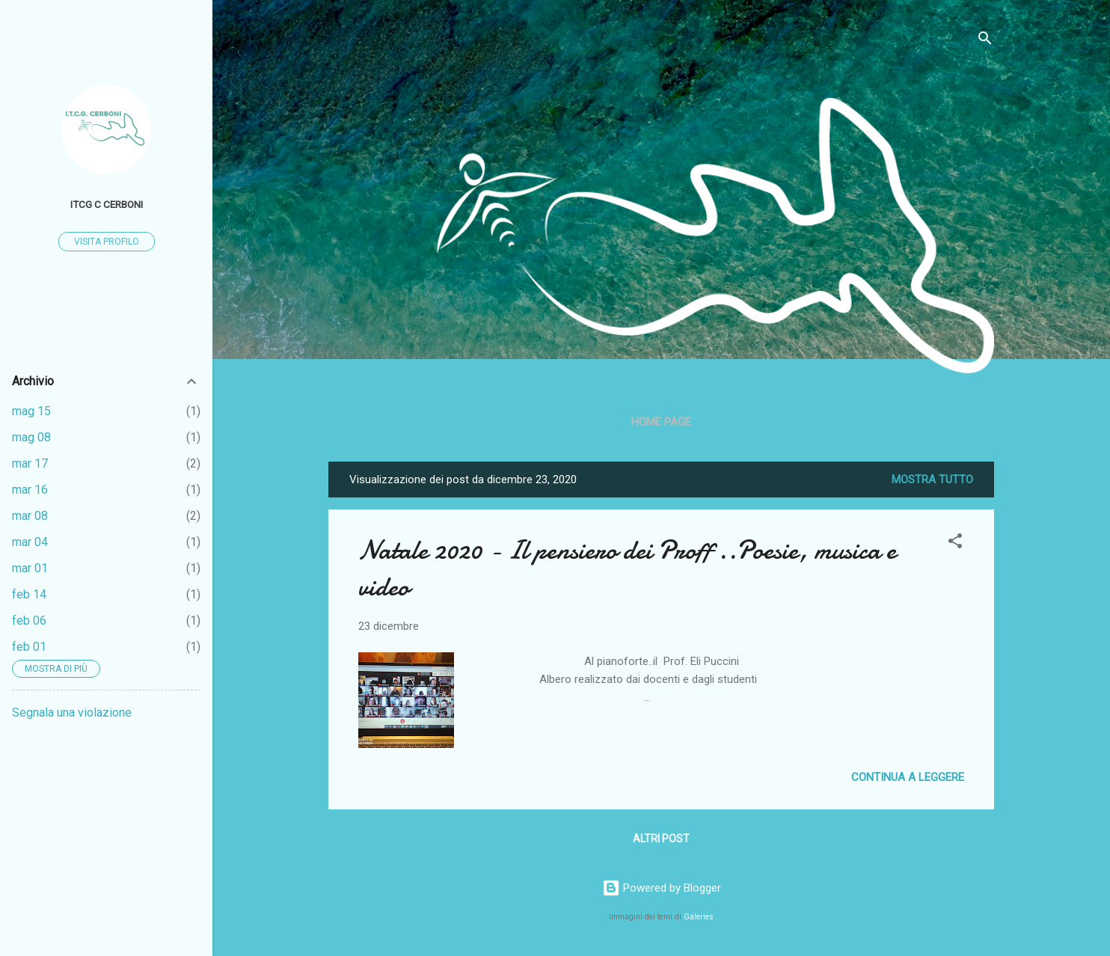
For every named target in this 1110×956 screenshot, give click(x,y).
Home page (661, 422)
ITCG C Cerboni (106, 204)
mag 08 (31, 437)
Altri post (661, 839)
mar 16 (30, 489)
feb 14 (29, 594)
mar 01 (30, 568)
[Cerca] (985, 41)
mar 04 (30, 542)
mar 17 (30, 463)
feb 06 (29, 620)
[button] (955, 543)
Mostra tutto (932, 479)
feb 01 (29, 647)
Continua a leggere (907, 777)
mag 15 (31, 411)
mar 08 (30, 516)
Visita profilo (106, 241)
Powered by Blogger (661, 888)
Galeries (699, 917)
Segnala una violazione (72, 712)
